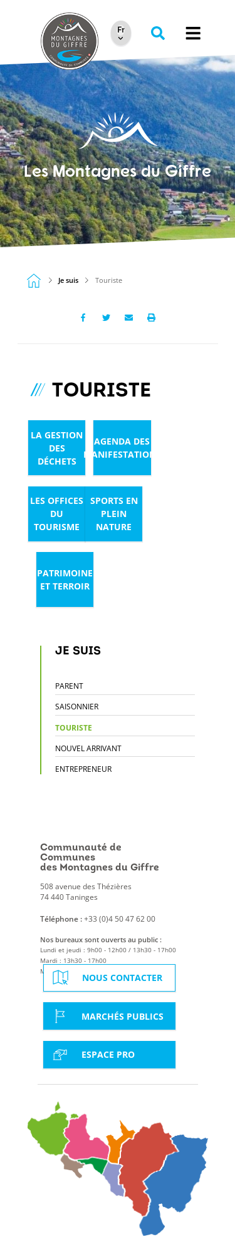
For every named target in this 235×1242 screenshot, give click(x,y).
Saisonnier (76, 706)
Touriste (73, 727)
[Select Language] (121, 30)
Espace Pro (92, 1055)
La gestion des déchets (57, 448)
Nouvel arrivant (88, 748)
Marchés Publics (106, 1016)
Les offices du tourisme (56, 514)
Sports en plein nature (114, 514)
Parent (69, 686)
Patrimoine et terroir (65, 579)
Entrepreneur (83, 769)
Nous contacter (106, 977)
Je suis (68, 280)
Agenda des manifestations (121, 447)
